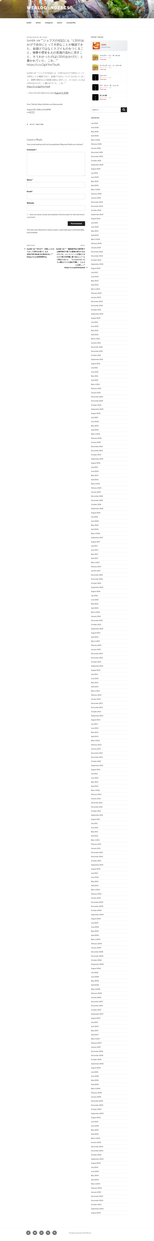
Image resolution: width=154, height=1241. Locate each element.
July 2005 (94, 1124)
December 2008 (97, 954)
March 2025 (95, 192)
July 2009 (94, 926)
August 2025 (95, 172)
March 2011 (95, 843)
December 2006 (97, 1054)
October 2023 (96, 263)
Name (30, 179)
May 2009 (95, 934)
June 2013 (95, 731)
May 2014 (94, 685)
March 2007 (95, 1041)
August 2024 (95, 221)
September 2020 (97, 412)
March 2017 (95, 565)
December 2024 (97, 205)
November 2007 (97, 1008)
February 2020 (96, 441)
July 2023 (94, 275)
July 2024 (94, 225)
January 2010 (96, 901)
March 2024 (95, 242)
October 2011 (96, 814)
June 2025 (95, 180)
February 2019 (96, 491)
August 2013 (95, 722)
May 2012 (94, 785)
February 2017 (96, 569)
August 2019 (95, 466)
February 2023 (96, 296)
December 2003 (97, 1199)
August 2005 (96, 1120)
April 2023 (95, 288)
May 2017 (94, 557)
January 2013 (96, 752)
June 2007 (95, 1029)
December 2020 (97, 399)
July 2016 (94, 598)
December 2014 (97, 656)
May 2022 (94, 333)
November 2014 (97, 660)
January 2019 (96, 495)
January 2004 (96, 1195)
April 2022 (94, 337)
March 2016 (95, 615)
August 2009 (96, 921)
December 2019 (97, 449)
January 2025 (96, 201)
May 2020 (95, 428)
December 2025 (97, 155)
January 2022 (96, 346)
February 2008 (96, 996)
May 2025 (94, 184)
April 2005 (95, 1137)
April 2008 (95, 988)
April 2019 (94, 482)
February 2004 (96, 1191)
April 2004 (95, 1182)
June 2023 (95, 279)
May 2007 (95, 1033)
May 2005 (95, 1133)
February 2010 (96, 897)
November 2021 (97, 354)
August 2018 (95, 515)
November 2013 (97, 710)
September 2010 (97, 868)
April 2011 (94, 838)
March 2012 (95, 793)
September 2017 (97, 540)
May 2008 (95, 984)
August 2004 (96, 1166)
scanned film (71, 22)
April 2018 (94, 532)
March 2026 (95, 143)
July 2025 (94, 176)
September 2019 (97, 462)
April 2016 (94, 611)
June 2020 (95, 424)
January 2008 (96, 1000)
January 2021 (96, 395)
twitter (38, 22)
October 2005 (96, 1112)
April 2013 (94, 739)
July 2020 (94, 420)
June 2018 (95, 524)
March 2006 (95, 1091)
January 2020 (96, 445)
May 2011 (94, 834)
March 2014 (95, 694)
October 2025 (96, 163)
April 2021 (94, 383)
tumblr (28, 22)
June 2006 (95, 1079)
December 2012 (97, 756)
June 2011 (94, 830)
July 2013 (94, 727)
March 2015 (95, 644)
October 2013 (96, 714)
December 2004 (97, 1149)
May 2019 (94, 478)
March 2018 (95, 536)
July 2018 (94, 520)
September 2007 (97, 1017)
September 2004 (97, 1162)
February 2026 (96, 147)
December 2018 (97, 499)
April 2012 (94, 789)
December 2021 (97, 350)
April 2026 (95, 138)
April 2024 (95, 238)
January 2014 (96, 702)
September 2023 (97, 267)
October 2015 (96, 627)
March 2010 (95, 892)
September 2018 (97, 511)
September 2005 (97, 1116)
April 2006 (95, 1087)
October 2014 (96, 665)
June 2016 (95, 602)
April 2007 (95, 1037)
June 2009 (95, 930)
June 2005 (95, 1129)
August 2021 (95, 366)
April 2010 (95, 888)
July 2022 (94, 325)
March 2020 (95, 437)
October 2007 (96, 1013)
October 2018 (96, 507)
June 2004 (95, 1174)
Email (30, 191)
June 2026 (95, 130)
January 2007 (96, 1050)
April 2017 (94, 561)
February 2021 (96, 391)
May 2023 (94, 283)
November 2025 (97, 159)
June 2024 (95, 230)
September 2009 (97, 917)
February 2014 (96, 698)
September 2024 (97, 217)
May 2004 (95, 1178)
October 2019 (96, 457)
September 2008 (97, 967)
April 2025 (95, 188)
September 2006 (97, 1066)
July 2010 (94, 876)
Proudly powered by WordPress (80, 1236)
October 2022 (96, 312)
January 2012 (96, 801)
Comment (32, 149)
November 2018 (97, 503)
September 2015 (97, 631)
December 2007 (97, 1004)
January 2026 (96, 151)
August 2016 (95, 594)
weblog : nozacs (48, 7)
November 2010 (97, 859)
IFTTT (32, 112)
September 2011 (97, 818)
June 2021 (94, 375)
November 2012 (97, 760)
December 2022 (97, 304)
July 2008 (94, 975)
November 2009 (97, 909)
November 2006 (97, 1058)
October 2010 (96, 863)
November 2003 (97, 1203)
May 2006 (95, 1083)
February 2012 (96, 797)
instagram (49, 22)
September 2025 (97, 167)
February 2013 (96, 747)
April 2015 (94, 640)
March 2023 (95, 292)
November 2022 (97, 308)
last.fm (59, 22)
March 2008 (95, 992)
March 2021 (95, 387)
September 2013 (97, 718)
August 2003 (96, 1216)
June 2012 (94, 781)
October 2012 (96, 764)
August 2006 (96, 1070)
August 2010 (95, 872)
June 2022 (95, 329)
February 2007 (96, 1046)
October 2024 (96, 213)
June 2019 (95, 474)
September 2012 (97, 768)
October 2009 (96, 913)
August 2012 (95, 772)
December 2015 (97, 623)
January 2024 (96, 250)
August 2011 (95, 822)
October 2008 (96, 963)
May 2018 (94, 528)
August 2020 (96, 416)
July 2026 (94, 126)
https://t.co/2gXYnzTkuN (38, 86)
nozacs (104, 44)
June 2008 (95, 979)
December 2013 (97, 706)
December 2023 (97, 254)
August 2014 (95, 673)
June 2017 (94, 553)
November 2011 (97, 810)
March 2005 (95, 1141)
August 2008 (96, 971)
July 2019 (94, 470)
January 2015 (96, 652)
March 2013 (95, 743)
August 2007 (96, 1021)
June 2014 (95, 681)
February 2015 (96, 648)
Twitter (39, 124)
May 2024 (94, 234)
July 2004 (94, 1170)
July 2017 (94, 549)
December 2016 (97, 578)
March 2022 (95, 341)
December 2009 (97, 905)
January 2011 (96, 851)
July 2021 (94, 370)
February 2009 (96, 946)
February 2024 (96, 246)
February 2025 (96, 196)
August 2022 (95, 321)
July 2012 (94, 776)
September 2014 (97, 669)
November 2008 (97, 959)
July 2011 (94, 826)
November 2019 (97, 453)
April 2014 (94, 689)
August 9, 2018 (61, 92)
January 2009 (96, 950)
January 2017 (96, 573)
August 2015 (95, 636)
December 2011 (97, 805)
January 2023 (96, 300)
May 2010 (94, 884)
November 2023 (97, 259)
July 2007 (94, 1025)
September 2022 (97, 317)
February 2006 (96, 1095)
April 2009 (95, 938)
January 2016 (96, 619)
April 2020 (95, 433)
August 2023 (95, 271)
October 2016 (96, 586)
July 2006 (94, 1075)
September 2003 (97, 1211)
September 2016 (97, 590)
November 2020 (97, 404)
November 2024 (97, 209)
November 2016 (97, 582)
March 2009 (95, 942)
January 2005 (96, 1145)
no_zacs (43, 37)
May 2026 (94, 134)
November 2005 (97, 1108)
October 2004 (96, 1157)
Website (30, 203)
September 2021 (97, 362)
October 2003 (96, 1207)
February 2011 (96, 847)
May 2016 (94, 606)
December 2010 (97, 855)
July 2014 (94, 677)
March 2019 (95, 486)
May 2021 (94, 379)
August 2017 (95, 544)
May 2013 (94, 735)
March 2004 (95, 1186)
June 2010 (95, 880)
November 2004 (97, 1153)
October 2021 (96, 358)
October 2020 (96, 408)
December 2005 (97, 1104)
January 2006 (96, 1100)
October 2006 (96, 1062)
